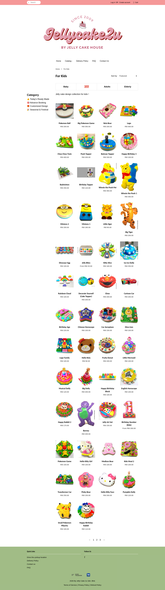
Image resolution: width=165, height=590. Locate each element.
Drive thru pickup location (37, 557)
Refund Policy (96, 585)
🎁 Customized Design (37, 106)
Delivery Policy (82, 61)
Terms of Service (70, 585)
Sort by (114, 76)
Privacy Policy (83, 585)
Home (58, 61)
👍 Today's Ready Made (38, 99)
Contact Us (104, 61)
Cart (136, 2)
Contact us (31, 564)
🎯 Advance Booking (36, 103)
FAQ (94, 61)
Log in (113, 2)
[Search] (34, 2)
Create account (124, 2)
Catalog (68, 61)
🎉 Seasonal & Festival (37, 110)
